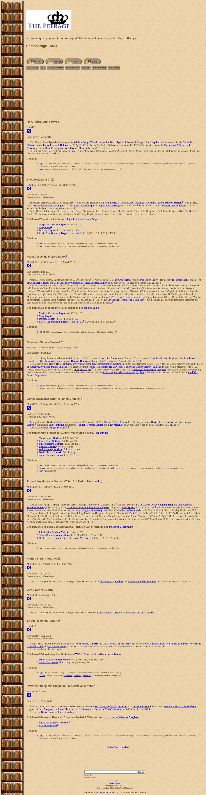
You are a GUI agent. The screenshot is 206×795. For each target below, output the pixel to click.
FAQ (43, 67)
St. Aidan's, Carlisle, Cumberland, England (123, 372)
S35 (41, 169)
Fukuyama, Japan (82, 369)
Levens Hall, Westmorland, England (125, 299)
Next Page (114, 67)
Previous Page (100, 67)
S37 (41, 246)
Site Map (86, 67)
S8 (41, 243)
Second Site (110, 792)
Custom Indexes (55, 67)
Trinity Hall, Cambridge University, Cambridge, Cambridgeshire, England (85, 364)
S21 (41, 164)
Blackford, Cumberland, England (149, 369)
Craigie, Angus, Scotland (53, 427)
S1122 (42, 675)
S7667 (42, 388)
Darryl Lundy (114, 783)
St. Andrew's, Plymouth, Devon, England (47, 366)
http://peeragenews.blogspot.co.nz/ (77, 675)
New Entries (32, 67)
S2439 (42, 468)
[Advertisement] (115, 96)
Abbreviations (72, 67)
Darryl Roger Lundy (106, 468)
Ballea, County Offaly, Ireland (56, 712)
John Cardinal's (100, 792)
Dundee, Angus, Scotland (116, 422)
